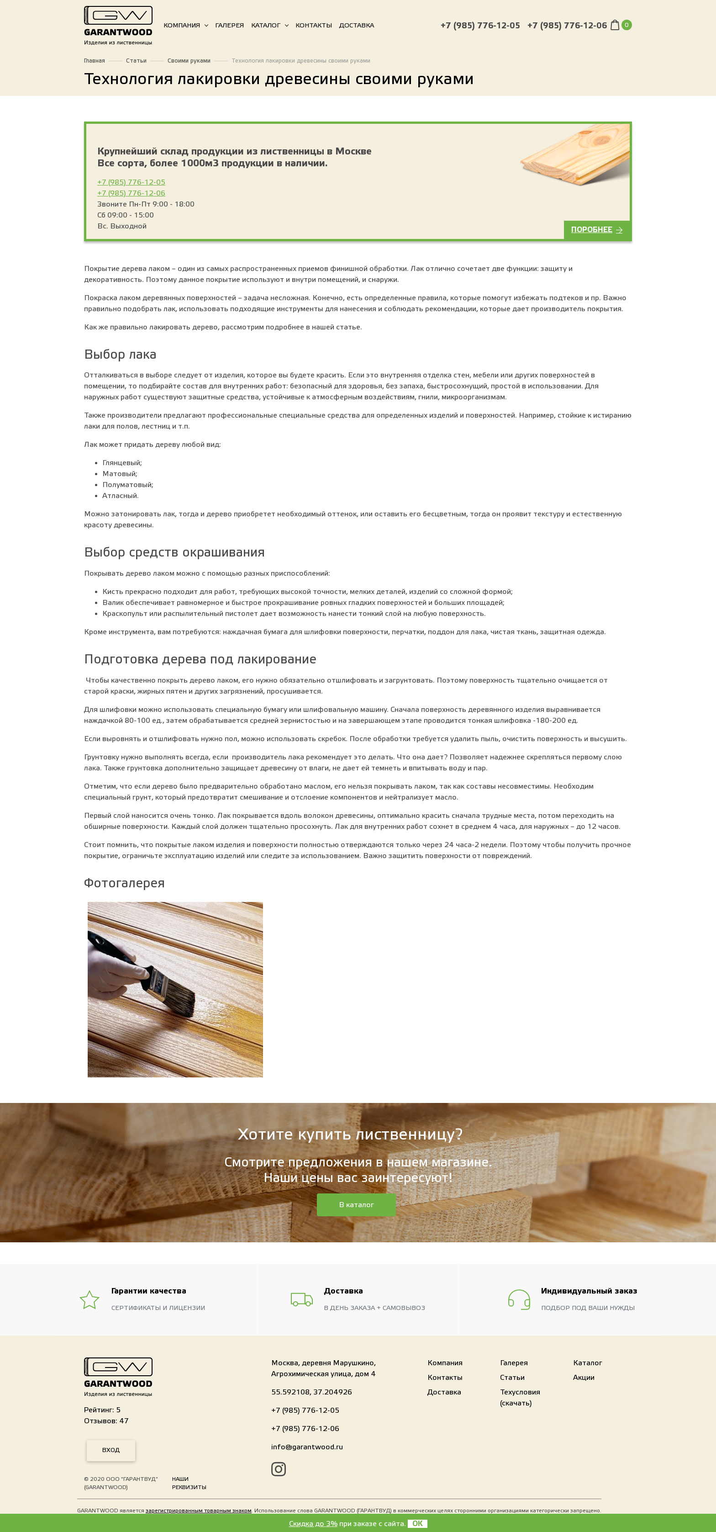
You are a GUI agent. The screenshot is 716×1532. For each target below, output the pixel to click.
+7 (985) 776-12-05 (480, 27)
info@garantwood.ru (307, 1447)
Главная (94, 61)
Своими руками (189, 61)
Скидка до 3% (313, 1524)
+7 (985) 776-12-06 (567, 27)
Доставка (356, 27)
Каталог (265, 27)
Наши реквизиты (189, 1483)
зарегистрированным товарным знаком (199, 1510)
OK (417, 1524)
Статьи (136, 61)
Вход (111, 1450)
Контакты (313, 27)
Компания (181, 27)
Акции (584, 1377)
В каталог (356, 1205)
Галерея (229, 27)
